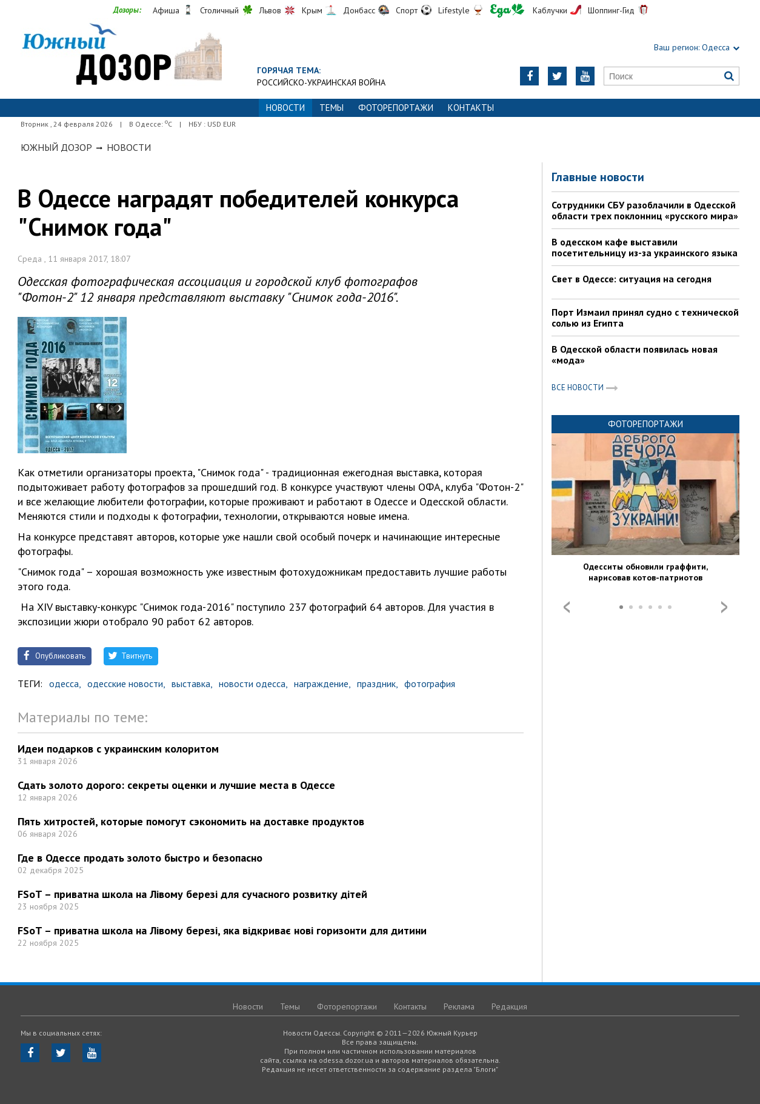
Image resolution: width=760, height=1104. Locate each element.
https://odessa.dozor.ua (121, 55)
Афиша (166, 10)
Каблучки (550, 10)
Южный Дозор (56, 147)
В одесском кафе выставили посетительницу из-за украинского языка (645, 247)
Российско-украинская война (321, 82)
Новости (129, 147)
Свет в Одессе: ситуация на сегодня (632, 279)
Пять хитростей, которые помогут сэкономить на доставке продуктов (191, 821)
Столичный (219, 10)
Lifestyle (454, 10)
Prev (567, 607)
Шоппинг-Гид (611, 10)
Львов (270, 10)
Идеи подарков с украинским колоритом (118, 749)
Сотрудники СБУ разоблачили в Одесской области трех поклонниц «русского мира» (645, 210)
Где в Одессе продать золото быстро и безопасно (140, 858)
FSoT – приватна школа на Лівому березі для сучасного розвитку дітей (192, 894)
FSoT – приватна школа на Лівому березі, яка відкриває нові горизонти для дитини (222, 930)
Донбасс (359, 10)
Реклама (459, 1006)
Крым (312, 10)
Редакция (509, 1006)
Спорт (407, 10)
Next (724, 607)
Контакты (471, 107)
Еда (507, 11)
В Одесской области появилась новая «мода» (635, 354)
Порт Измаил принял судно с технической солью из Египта (645, 317)
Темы (331, 107)
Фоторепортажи (395, 107)
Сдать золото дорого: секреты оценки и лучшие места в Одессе (176, 785)
